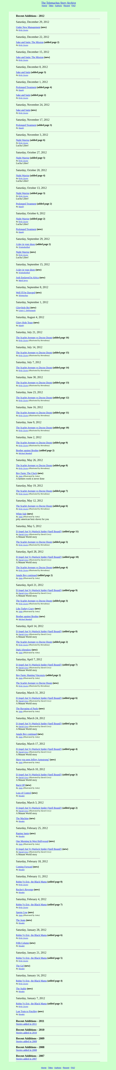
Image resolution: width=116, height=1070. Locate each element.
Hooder (22, 796)
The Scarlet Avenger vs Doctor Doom (34, 337)
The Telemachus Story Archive (58, 2)
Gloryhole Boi (23, 307)
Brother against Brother (27, 450)
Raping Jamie (22, 833)
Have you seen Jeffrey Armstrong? (32, 759)
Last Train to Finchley (26, 1011)
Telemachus (23, 295)
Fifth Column (22, 943)
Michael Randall (25, 453)
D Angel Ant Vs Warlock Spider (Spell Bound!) (39, 531)
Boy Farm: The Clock (26, 473)
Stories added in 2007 (26, 1059)
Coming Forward (24, 866)
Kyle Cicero (23, 30)
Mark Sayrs (23, 280)
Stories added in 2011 (26, 1024)
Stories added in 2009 (26, 1041)
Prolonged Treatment (26, 87)
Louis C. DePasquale (27, 310)
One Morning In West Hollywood (32, 841)
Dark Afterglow (23, 649)
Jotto (21, 476)
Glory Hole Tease (24, 322)
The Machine (22, 818)
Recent (66, 6)
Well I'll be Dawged (25, 292)
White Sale (21, 513)
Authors (58, 6)
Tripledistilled (24, 247)
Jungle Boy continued (26, 575)
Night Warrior (23, 140)
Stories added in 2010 (26, 1032)
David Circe (23, 534)
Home (44, 6)
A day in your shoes (25, 244)
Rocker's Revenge (24, 889)
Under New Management (28, 27)
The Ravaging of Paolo (27, 708)
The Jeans (21, 920)
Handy (21, 90)
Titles (51, 6)
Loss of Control (23, 793)
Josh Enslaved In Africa (27, 277)
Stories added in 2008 (26, 1050)
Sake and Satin (23, 72)
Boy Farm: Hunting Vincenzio (30, 675)
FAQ (74, 6)
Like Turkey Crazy (25, 608)
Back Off (20, 785)
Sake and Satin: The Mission (30, 42)
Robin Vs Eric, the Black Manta (31, 881)
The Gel (20, 966)
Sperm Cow (21, 912)
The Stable (21, 988)
